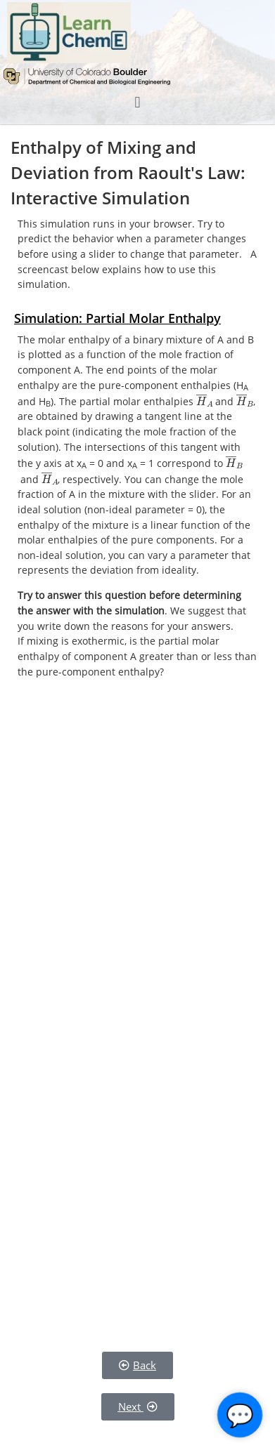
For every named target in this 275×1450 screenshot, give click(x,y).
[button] (137, 102)
